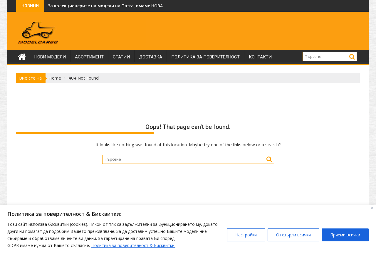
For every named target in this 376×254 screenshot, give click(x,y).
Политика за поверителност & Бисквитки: (133, 245)
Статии (121, 57)
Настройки (246, 235)
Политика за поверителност (205, 57)
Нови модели (50, 57)
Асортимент (89, 57)
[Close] (372, 207)
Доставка (150, 57)
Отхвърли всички (293, 235)
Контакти (260, 57)
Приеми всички (345, 235)
